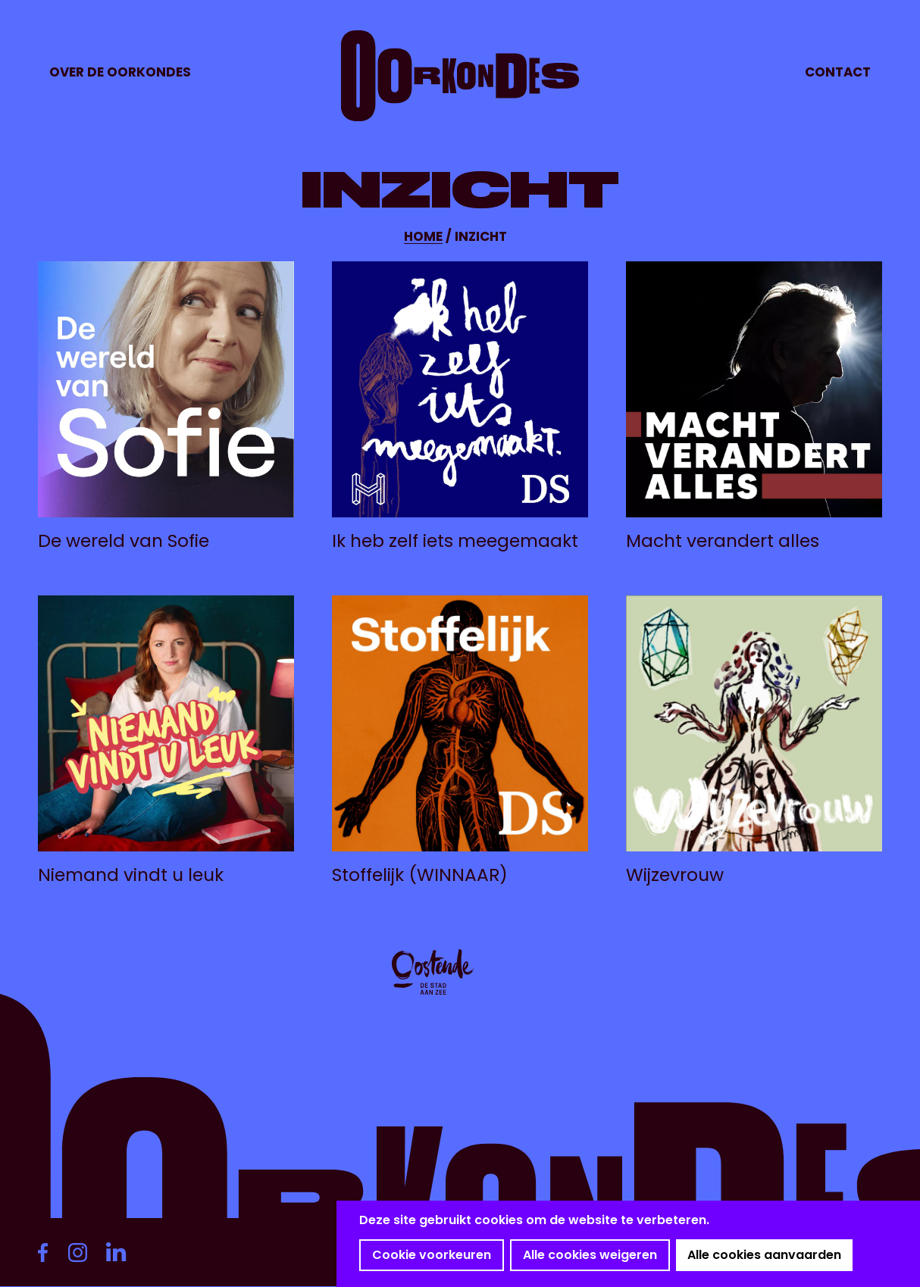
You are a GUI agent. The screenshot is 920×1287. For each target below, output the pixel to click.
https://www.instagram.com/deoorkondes (83, 1252)
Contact (838, 72)
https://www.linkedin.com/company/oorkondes (121, 1252)
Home (423, 236)
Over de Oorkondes (120, 72)
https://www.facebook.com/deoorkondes (49, 1252)
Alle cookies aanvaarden (764, 1255)
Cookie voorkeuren (431, 1255)
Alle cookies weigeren (590, 1255)
